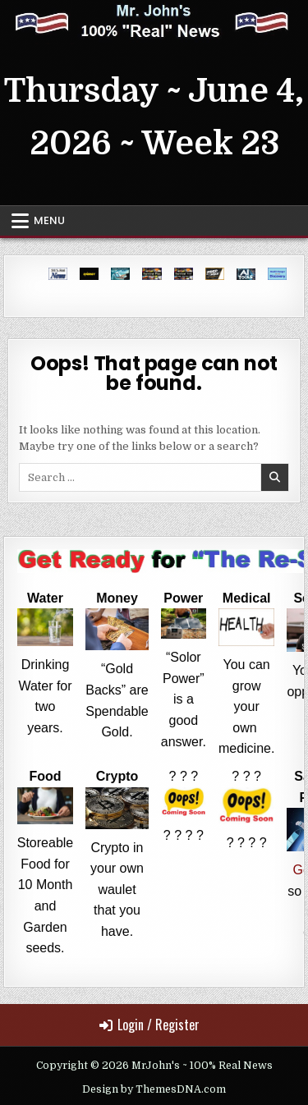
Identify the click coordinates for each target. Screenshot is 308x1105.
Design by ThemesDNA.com (154, 1089)
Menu (49, 220)
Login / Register (149, 1024)
